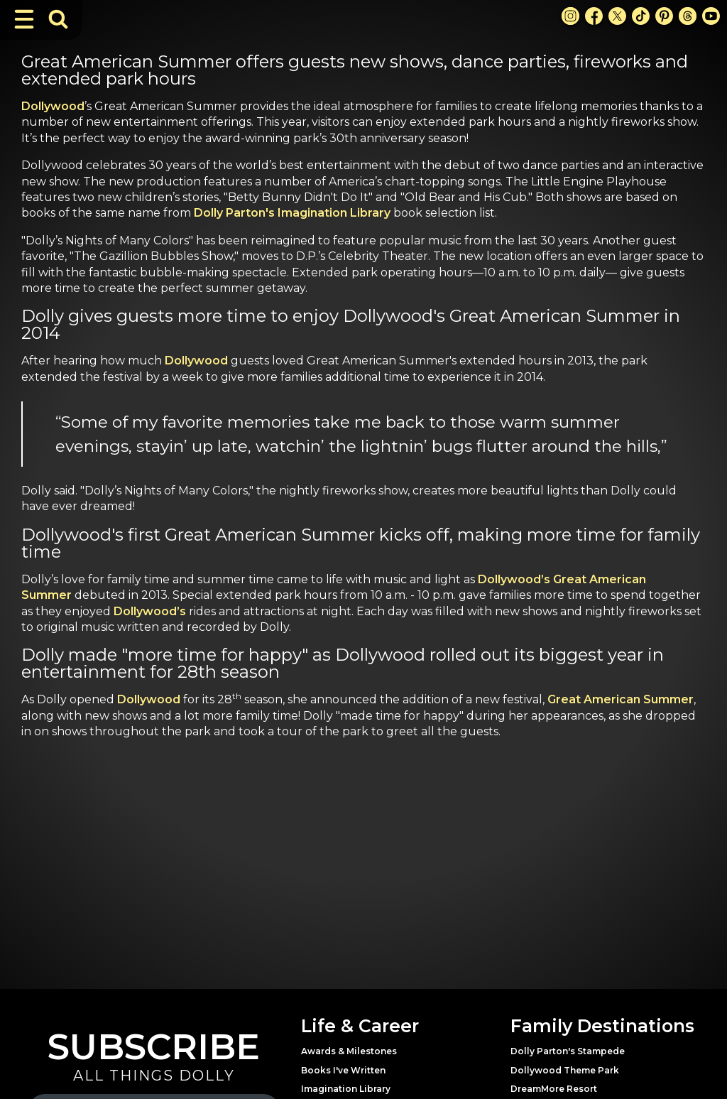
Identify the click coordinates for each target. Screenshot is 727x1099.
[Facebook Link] (594, 16)
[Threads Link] (687, 16)
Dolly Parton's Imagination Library (292, 213)
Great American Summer (620, 699)
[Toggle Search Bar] (58, 19)
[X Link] (617, 16)
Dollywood (52, 106)
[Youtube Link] (711, 16)
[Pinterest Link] (664, 16)
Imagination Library (345, 1088)
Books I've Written (343, 1070)
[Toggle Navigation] (24, 19)
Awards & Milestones (349, 1051)
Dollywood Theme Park (564, 1070)
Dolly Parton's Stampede (567, 1051)
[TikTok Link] (641, 16)
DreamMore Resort (553, 1088)
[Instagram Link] (570, 16)
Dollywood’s (151, 611)
